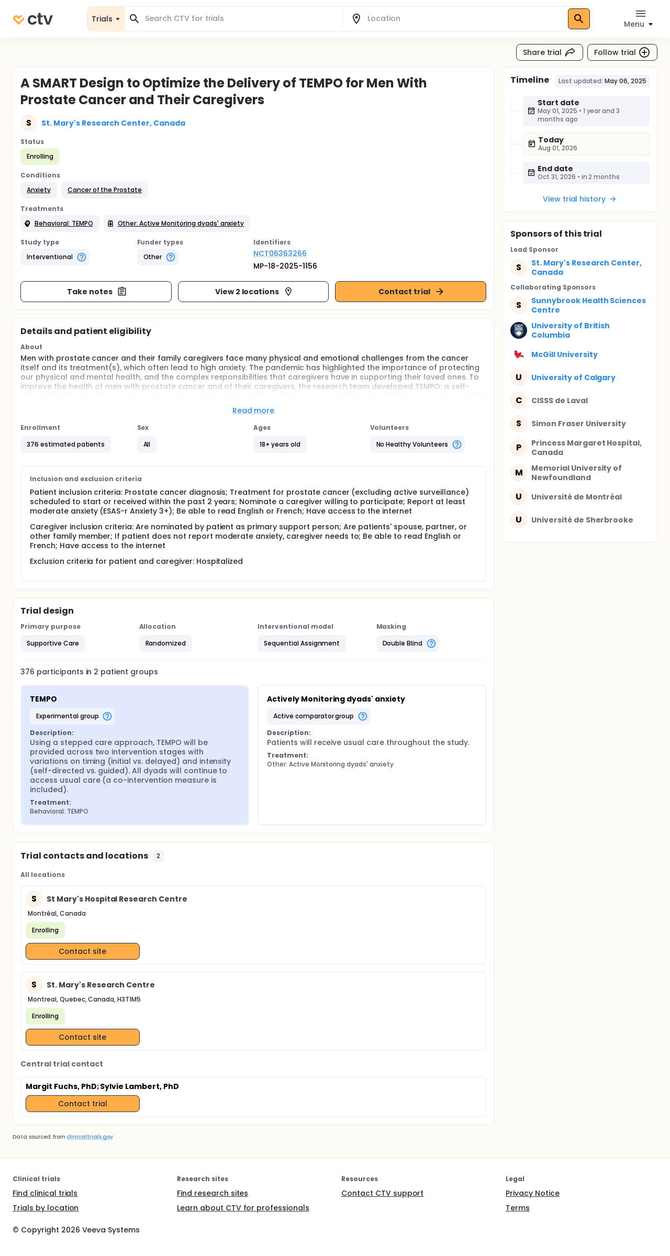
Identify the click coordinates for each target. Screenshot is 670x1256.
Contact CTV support (382, 1193)
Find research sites (212, 1193)
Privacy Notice (533, 1193)
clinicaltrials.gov (89, 1137)
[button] (38, 190)
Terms (518, 1208)
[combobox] (240, 18)
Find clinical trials (45, 1193)
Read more (253, 410)
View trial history (580, 199)
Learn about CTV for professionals (243, 1208)
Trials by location (46, 1208)
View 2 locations (254, 291)
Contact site (82, 951)
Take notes (97, 291)
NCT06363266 (280, 253)
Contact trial (411, 291)
